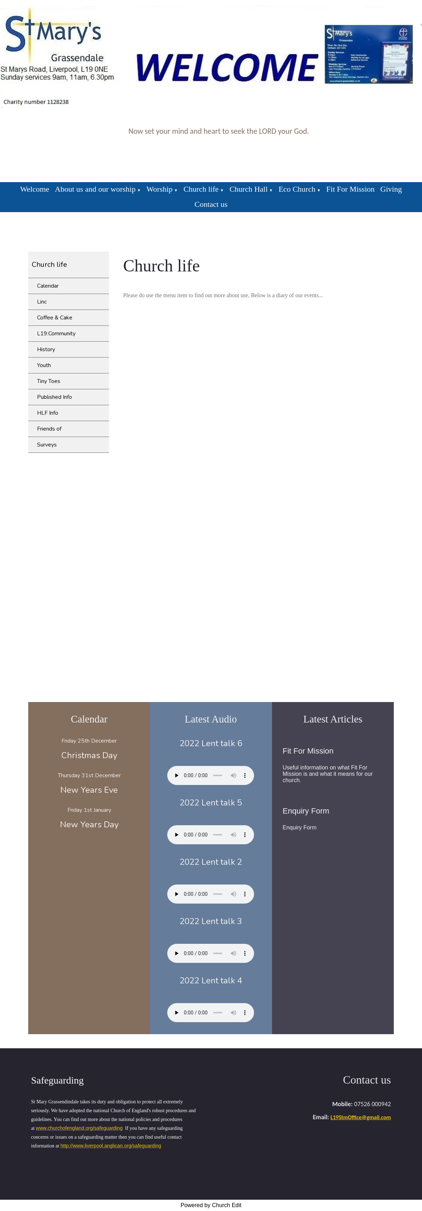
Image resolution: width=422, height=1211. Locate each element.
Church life (201, 189)
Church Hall (248, 189)
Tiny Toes (48, 381)
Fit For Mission (350, 189)
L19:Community (56, 333)
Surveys (47, 445)
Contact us (211, 204)
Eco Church (296, 189)
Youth (44, 365)
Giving (391, 189)
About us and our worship (95, 189)
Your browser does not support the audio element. (210, 775)
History (46, 349)
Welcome (34, 189)
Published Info (54, 397)
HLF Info (47, 413)
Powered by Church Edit (211, 1205)
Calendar (48, 286)
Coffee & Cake (54, 318)
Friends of (49, 429)
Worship (159, 189)
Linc (42, 302)
